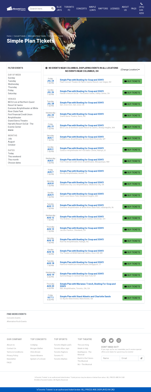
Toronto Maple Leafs (62, 345)
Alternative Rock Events (17, 321)
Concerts (81, 8)
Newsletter (11, 359)
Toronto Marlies (60, 359)
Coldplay (34, 345)
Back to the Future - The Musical (86, 359)
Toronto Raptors (61, 352)
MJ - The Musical (85, 364)
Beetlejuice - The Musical (84, 353)
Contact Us (11, 348)
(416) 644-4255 (141, 8)
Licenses (114, 8)
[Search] (39, 8)
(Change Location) (130, 69)
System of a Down (38, 359)
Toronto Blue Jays (61, 348)
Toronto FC (69, 8)
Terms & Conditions (15, 352)
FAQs (133, 8)
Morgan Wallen (36, 348)
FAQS (9, 362)
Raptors (103, 8)
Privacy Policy (12, 356)
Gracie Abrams (36, 356)
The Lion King (83, 345)
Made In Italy (83, 348)
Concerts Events (14, 318)
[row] (93, 81)
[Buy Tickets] (132, 81)
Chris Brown (35, 352)
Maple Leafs (92, 8)
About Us (125, 8)
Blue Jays (59, 8)
